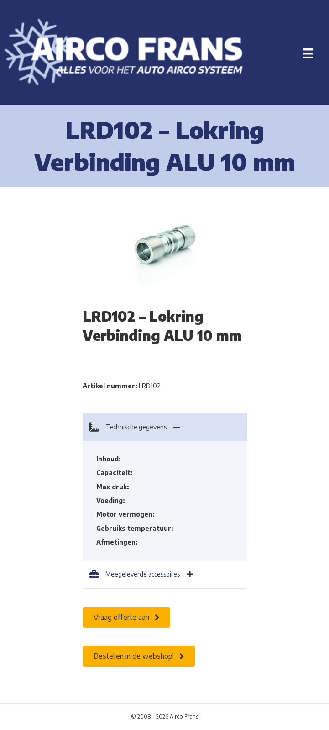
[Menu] (308, 53)
